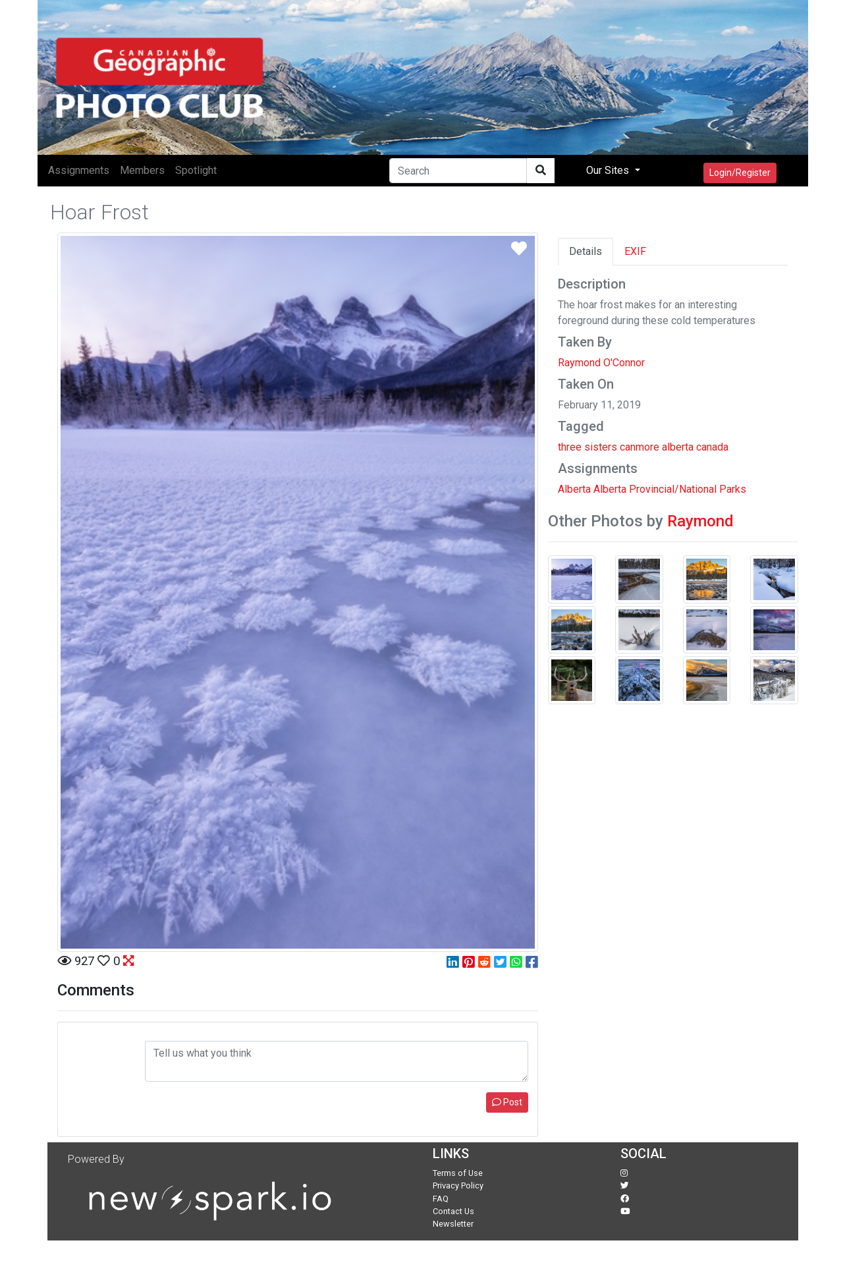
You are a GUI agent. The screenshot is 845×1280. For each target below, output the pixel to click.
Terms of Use (458, 1173)
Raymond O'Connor (601, 362)
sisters (600, 447)
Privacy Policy (458, 1185)
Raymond (700, 521)
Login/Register (740, 172)
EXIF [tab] (635, 251)
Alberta (574, 489)
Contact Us (453, 1211)
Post (507, 1102)
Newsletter (453, 1224)
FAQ (441, 1199)
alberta (678, 447)
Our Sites (609, 170)
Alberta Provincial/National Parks (669, 489)
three (570, 447)
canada (712, 447)
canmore (639, 447)
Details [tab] (585, 251)
